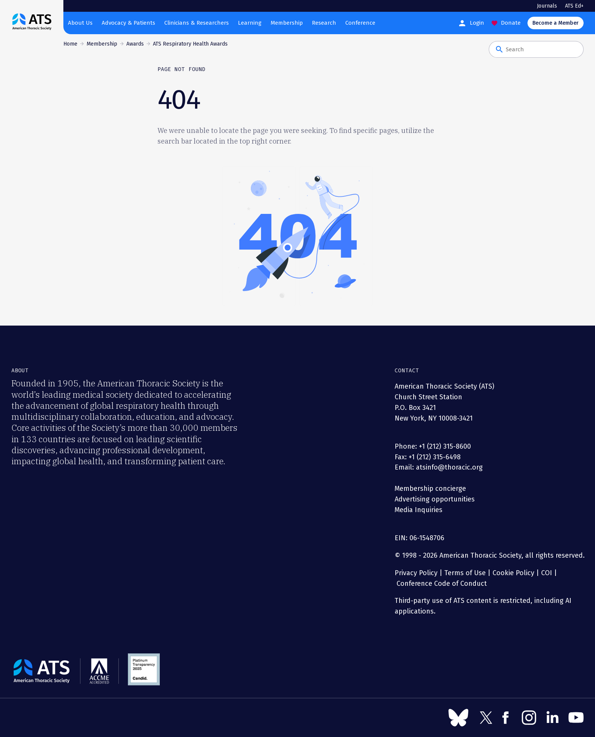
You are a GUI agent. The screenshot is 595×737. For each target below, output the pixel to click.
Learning (249, 22)
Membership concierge (430, 488)
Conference (360, 22)
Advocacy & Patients (128, 22)
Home (70, 44)
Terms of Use (465, 573)
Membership (287, 22)
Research (324, 22)
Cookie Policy (513, 573)
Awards (135, 44)
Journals (547, 6)
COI (546, 573)
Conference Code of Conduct (441, 583)
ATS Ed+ (574, 6)
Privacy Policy (416, 573)
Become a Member (555, 23)
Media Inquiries (418, 510)
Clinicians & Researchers (196, 22)
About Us (80, 22)
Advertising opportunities (435, 499)
